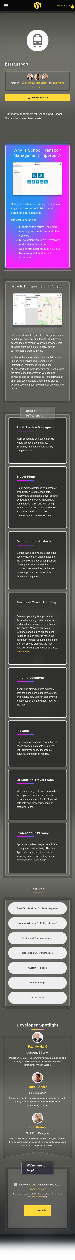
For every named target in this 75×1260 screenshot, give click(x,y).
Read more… (24, 651)
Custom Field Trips (37, 968)
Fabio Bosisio (41, 83)
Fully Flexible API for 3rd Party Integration (37, 908)
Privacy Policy (36, 1189)
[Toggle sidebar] (71, 5)
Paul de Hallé (26, 83)
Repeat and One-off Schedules (37, 953)
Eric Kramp (58, 83)
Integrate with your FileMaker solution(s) (37, 923)
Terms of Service (37, 1197)
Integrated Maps (38, 982)
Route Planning (37, 997)
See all (35, 87)
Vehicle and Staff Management (37, 938)
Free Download (37, 97)
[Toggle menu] (6, 6)
